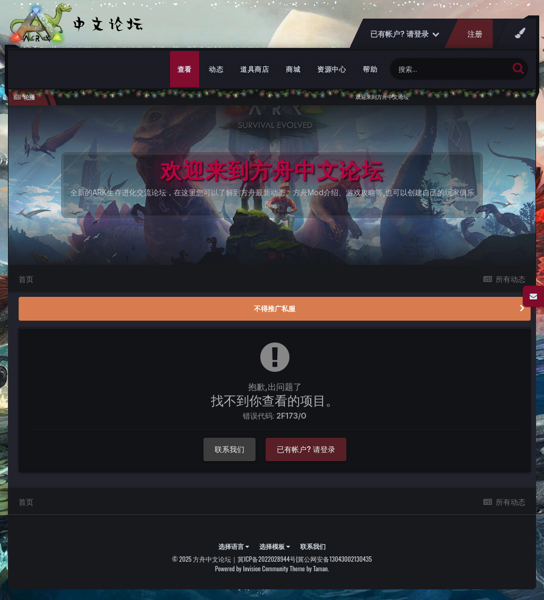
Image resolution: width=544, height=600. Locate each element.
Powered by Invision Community (251, 568)
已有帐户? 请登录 (404, 33)
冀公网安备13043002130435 (335, 558)
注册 (475, 33)
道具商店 (254, 69)
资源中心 (331, 69)
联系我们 (229, 449)
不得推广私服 (274, 308)
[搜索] (449, 69)
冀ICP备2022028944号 (266, 558)
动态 (216, 69)
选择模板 (274, 546)
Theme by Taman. (309, 568)
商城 (293, 69)
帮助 (370, 69)
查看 (184, 69)
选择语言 (233, 546)
